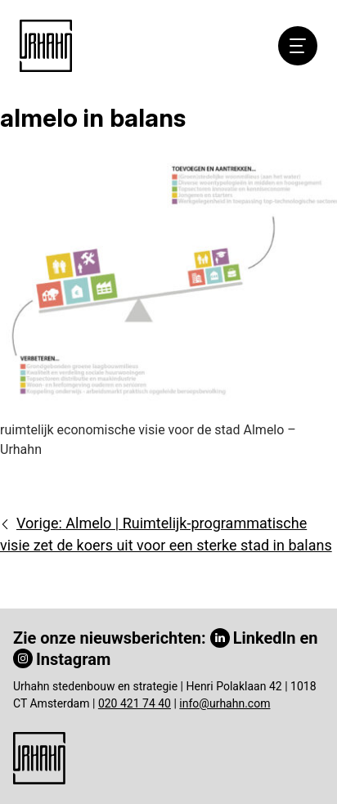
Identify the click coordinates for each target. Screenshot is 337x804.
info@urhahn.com (224, 703)
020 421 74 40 (134, 703)
